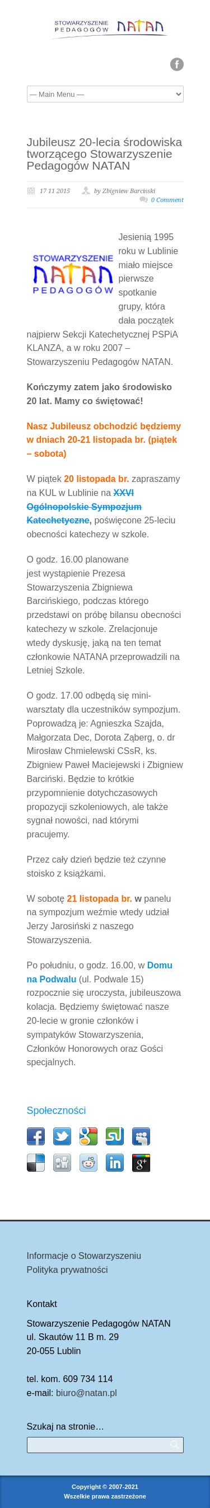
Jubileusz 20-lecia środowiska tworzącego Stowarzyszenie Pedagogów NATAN (105, 153)
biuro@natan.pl (86, 1393)
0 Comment (167, 200)
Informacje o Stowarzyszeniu (84, 1256)
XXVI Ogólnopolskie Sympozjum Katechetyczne (84, 507)
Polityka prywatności (67, 1270)
